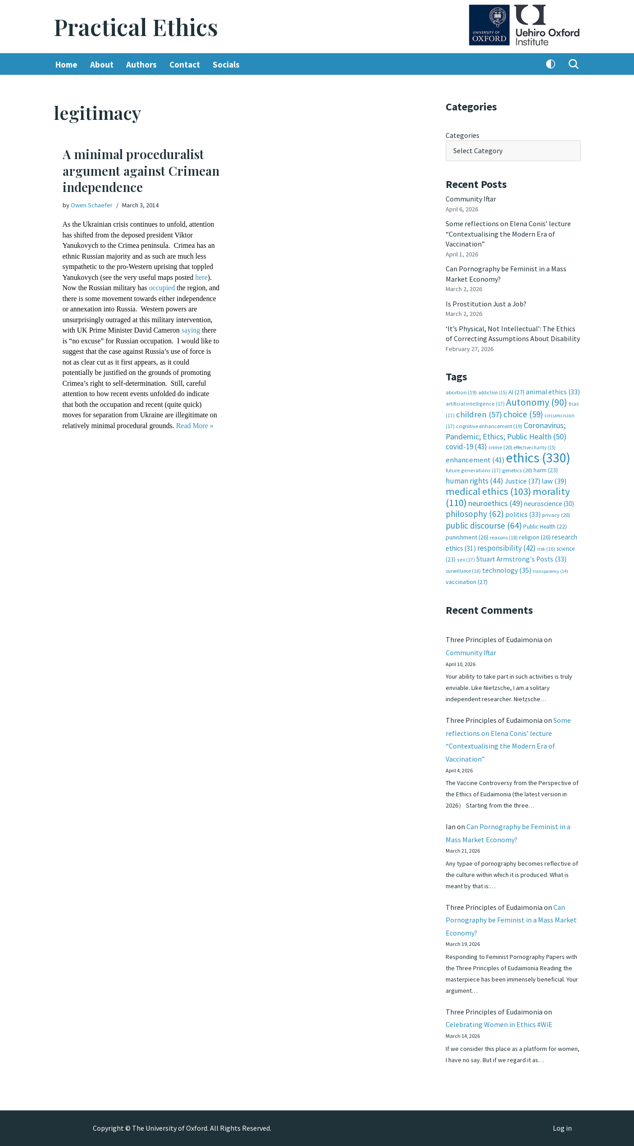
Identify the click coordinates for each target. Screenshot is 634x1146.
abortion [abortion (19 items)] (461, 391)
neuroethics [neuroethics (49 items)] (495, 502)
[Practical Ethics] (136, 27)
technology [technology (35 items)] (506, 568)
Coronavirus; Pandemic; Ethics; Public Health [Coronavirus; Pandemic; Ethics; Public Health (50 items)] (506, 429)
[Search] (574, 64)
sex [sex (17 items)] (466, 558)
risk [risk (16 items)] (546, 547)
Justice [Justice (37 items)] (522, 479)
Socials (226, 64)
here (202, 277)
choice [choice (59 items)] (523, 413)
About (102, 64)
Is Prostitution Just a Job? (487, 303)
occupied (163, 288)
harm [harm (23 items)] (546, 469)
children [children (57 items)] (479, 413)
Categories (462, 135)
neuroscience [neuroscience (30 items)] (549, 502)
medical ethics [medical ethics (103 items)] (488, 490)
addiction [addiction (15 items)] (492, 391)
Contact (184, 64)
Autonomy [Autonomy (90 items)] (536, 401)
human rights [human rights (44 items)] (474, 479)
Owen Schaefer (92, 205)
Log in (562, 1128)
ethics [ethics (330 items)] (538, 456)
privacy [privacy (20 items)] (556, 513)
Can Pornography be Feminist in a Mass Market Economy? (511, 919)
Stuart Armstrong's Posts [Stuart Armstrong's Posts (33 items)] (521, 557)
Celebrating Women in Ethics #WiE (499, 1024)
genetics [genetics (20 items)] (517, 469)
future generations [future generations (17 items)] (473, 469)
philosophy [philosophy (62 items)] (475, 512)
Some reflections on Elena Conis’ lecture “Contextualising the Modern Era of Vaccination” (508, 233)
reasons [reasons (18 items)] (504, 536)
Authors (141, 64)
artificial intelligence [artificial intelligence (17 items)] (475, 402)
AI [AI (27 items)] (516, 391)
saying (72, 340)
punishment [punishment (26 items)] (467, 536)
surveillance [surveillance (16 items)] (463, 569)
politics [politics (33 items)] (523, 513)
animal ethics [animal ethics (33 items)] (553, 391)
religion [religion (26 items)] (535, 536)
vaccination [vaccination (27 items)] (467, 580)
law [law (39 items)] (554, 479)
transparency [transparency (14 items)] (550, 569)
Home (66, 64)
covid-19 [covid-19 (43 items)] (466, 446)
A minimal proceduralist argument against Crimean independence (141, 171)
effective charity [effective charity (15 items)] (535, 446)
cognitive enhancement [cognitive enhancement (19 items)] (489, 425)
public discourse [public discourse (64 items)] (484, 524)
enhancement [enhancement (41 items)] (475, 458)
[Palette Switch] (550, 64)
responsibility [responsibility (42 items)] (506, 546)
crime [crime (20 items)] (500, 446)
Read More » (81, 435)
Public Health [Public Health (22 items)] (545, 525)
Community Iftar (471, 198)
